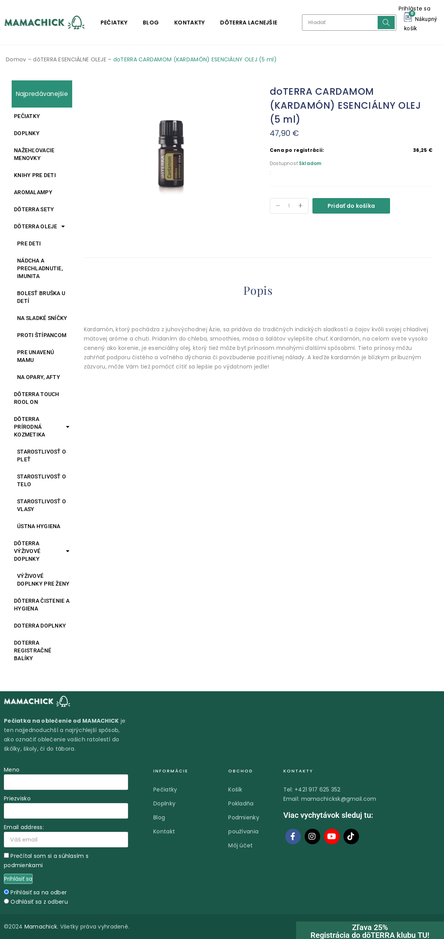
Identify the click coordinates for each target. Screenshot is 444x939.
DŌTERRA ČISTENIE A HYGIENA (41, 605)
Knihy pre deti (35, 175)
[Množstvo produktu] (289, 206)
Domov (16, 59)
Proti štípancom (41, 335)
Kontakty (189, 22)
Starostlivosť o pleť (41, 456)
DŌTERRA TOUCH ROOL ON (36, 398)
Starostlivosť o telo (41, 480)
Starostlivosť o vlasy (41, 505)
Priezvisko (17, 798)
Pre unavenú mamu (35, 356)
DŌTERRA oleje (39, 226)
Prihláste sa (414, 8)
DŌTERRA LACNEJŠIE (248, 22)
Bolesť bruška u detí (41, 297)
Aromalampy (33, 192)
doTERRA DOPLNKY (40, 626)
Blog (151, 22)
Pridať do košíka (351, 206)
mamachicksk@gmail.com (338, 799)
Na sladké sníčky (42, 318)
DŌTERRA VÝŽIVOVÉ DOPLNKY (42, 551)
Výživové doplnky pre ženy (43, 580)
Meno (11, 770)
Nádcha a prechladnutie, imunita (40, 268)
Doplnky (27, 133)
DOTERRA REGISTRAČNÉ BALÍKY (32, 650)
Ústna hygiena (39, 526)
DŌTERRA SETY (34, 209)
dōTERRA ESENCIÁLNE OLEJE (69, 59)
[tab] (258, 292)
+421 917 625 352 (317, 789)
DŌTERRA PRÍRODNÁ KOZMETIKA (42, 427)
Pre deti (29, 243)
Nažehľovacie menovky (34, 154)
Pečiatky (114, 22)
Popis (258, 290)
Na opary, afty (38, 377)
